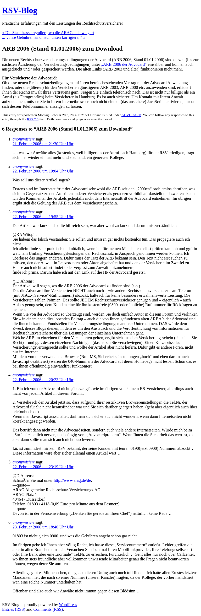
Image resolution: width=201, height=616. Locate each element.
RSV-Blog (19, 10)
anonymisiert (24, 139)
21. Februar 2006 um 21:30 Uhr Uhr (43, 144)
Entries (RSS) (13, 609)
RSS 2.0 (32, 119)
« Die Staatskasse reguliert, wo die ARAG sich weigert (48, 32)
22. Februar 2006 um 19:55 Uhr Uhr (43, 216)
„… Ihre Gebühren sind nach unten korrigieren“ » (44, 37)
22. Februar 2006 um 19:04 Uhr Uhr (43, 171)
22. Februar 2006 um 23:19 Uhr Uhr (43, 466)
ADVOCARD (131, 115)
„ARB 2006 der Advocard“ (124, 64)
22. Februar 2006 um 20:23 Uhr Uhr (43, 379)
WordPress (68, 604)
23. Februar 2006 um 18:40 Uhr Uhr (43, 527)
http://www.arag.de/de (72, 480)
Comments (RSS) (48, 609)
